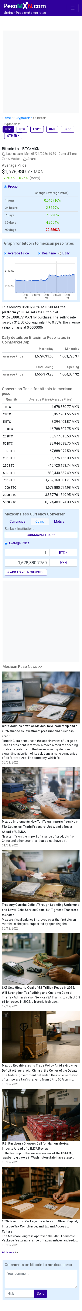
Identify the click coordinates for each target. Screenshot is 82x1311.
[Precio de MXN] (27, 563)
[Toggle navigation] (73, 8)
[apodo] (19, 1294)
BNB (52, 129)
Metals (59, 521)
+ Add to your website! (25, 572)
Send (40, 1293)
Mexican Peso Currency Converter (35, 514)
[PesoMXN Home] (24, 4)
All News (8, 1252)
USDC (68, 129)
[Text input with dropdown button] (27, 552)
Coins (39, 521)
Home (7, 118)
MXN (63, 562)
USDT (37, 129)
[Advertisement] (40, 71)
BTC (8, 129)
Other (12, 135)
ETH (22, 129)
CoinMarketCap (40, 535)
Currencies (17, 521)
